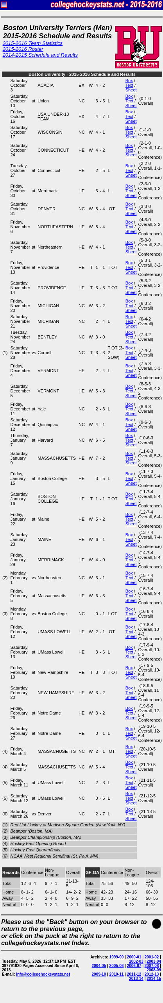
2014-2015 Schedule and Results (40, 55)
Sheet (131, 90)
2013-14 (136, 978)
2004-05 (99, 966)
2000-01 (134, 957)
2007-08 (152, 966)
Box (129, 80)
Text (129, 85)
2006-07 (134, 966)
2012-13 (152, 974)
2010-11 (116, 974)
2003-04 (154, 961)
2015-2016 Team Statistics (33, 43)
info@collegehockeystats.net (43, 974)
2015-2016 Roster (23, 49)
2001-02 (152, 957)
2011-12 (134, 974)
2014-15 (154, 978)
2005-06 (116, 966)
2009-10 (99, 974)
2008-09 (154, 970)
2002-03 (136, 961)
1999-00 (116, 957)
